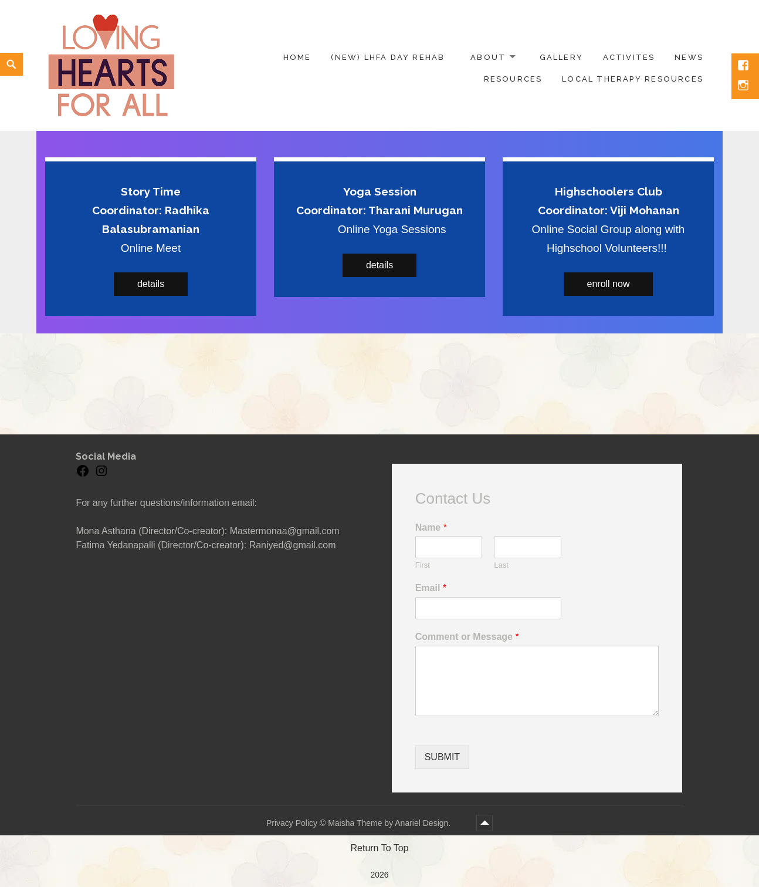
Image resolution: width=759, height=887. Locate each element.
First (422, 565)
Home (297, 57)
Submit (442, 757)
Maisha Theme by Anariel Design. (390, 823)
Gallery (561, 57)
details (150, 284)
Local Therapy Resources (632, 79)
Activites (629, 57)
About (488, 57)
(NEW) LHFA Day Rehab (388, 57)
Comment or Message (467, 637)
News (689, 57)
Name (431, 527)
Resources (513, 79)
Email (430, 588)
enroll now (608, 284)
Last (501, 565)
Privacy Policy (291, 823)
